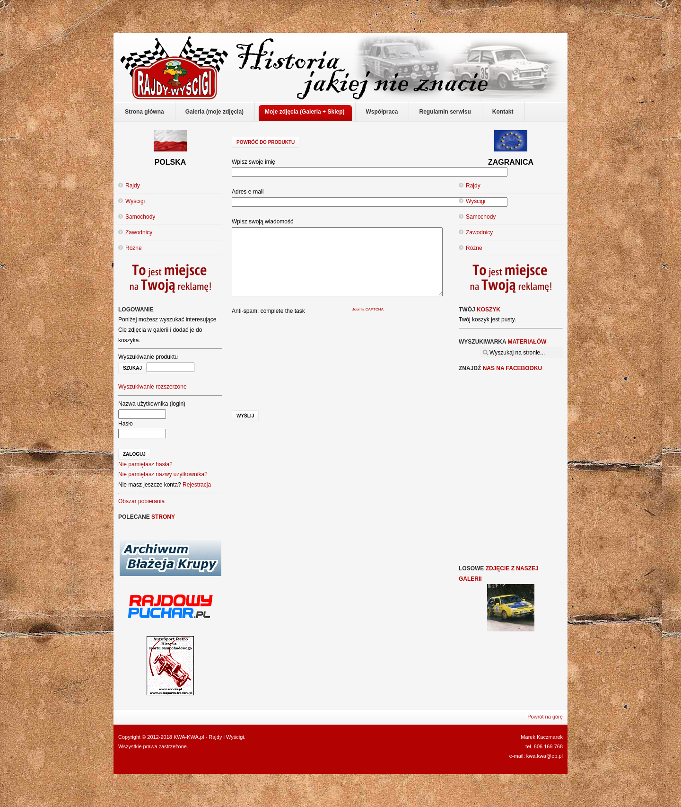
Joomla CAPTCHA (368, 309)
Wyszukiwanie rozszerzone (152, 386)
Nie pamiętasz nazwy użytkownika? (163, 474)
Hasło (125, 423)
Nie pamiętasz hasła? (145, 464)
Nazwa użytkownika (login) (151, 403)
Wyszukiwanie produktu (148, 357)
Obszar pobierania (141, 501)
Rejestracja (197, 484)
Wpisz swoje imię (253, 162)
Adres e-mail (247, 191)
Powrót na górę (545, 716)
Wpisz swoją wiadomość (262, 221)
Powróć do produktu (265, 142)
